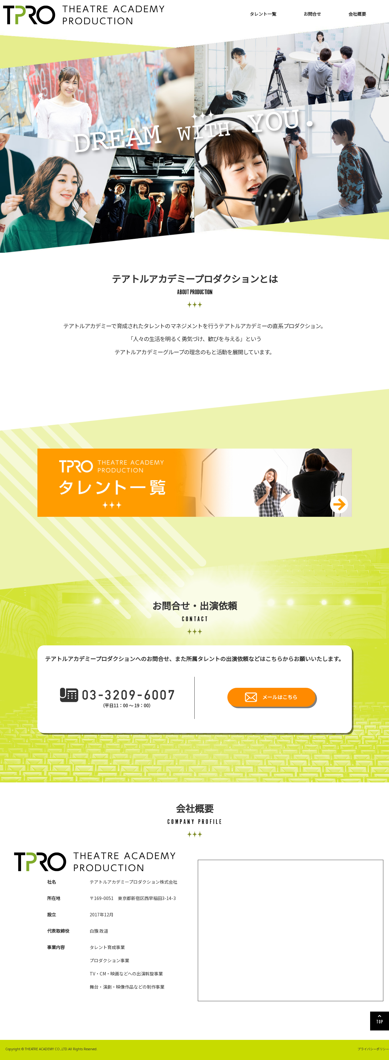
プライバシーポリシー (373, 1048)
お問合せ (312, 14)
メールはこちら (279, 697)
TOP (379, 1021)
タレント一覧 (263, 14)
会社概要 (357, 14)
